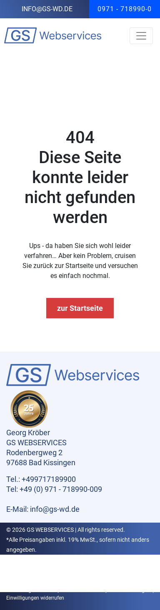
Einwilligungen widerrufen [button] (35, 598)
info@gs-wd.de (47, 9)
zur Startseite (80, 308)
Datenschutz (68, 573)
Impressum (28, 573)
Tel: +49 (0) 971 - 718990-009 (54, 489)
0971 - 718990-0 (125, 9)
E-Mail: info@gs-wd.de (43, 509)
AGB (97, 573)
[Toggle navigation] (141, 35)
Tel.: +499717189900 (41, 479)
